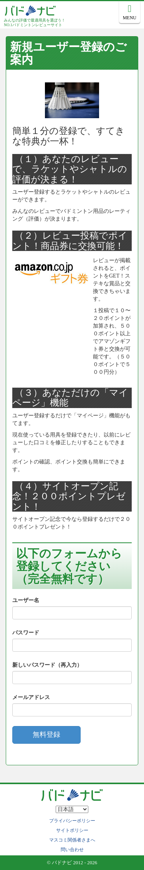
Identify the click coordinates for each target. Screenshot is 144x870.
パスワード (25, 633)
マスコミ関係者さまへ (72, 840)
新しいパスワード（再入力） (47, 665)
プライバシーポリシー (72, 820)
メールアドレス (31, 697)
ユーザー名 (25, 600)
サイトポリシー (72, 830)
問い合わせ (72, 849)
